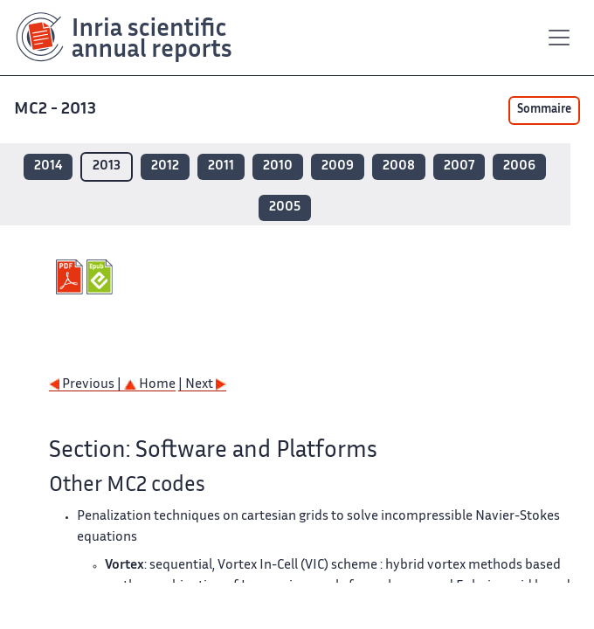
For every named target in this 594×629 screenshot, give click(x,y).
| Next (202, 385)
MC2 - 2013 (55, 109)
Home (150, 385)
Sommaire (544, 110)
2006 (519, 166)
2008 (399, 166)
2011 (221, 166)
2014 (48, 166)
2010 (278, 166)
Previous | (86, 385)
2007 (459, 166)
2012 (165, 166)
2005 (284, 207)
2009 (337, 166)
